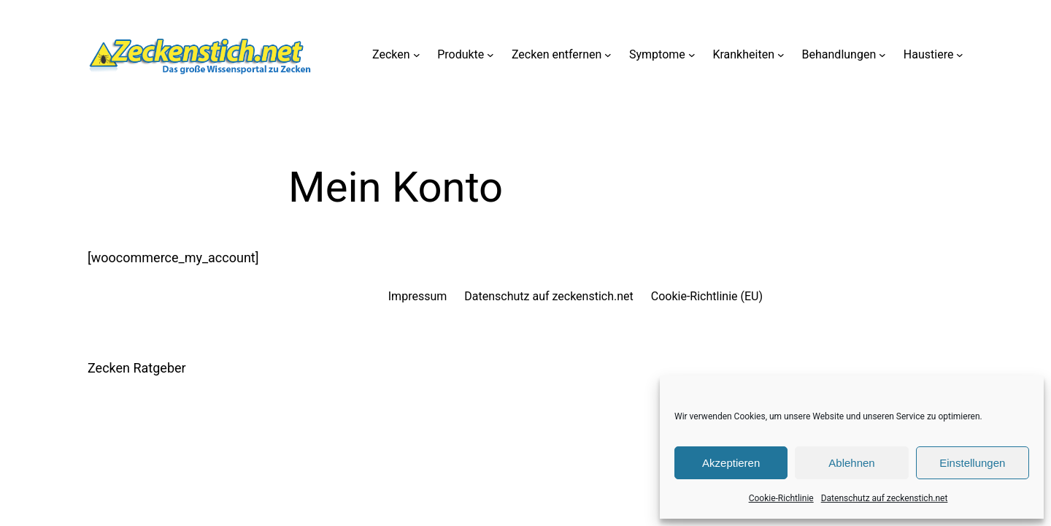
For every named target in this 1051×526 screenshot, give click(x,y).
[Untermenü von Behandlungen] (882, 54)
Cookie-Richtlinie (781, 498)
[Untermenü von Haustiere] (959, 54)
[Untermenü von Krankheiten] (781, 54)
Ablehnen (851, 463)
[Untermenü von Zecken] (416, 54)
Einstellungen (972, 463)
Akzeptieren (731, 463)
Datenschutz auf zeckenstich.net (884, 498)
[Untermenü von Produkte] (490, 54)
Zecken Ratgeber (137, 368)
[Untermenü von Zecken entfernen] (608, 54)
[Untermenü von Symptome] (692, 54)
